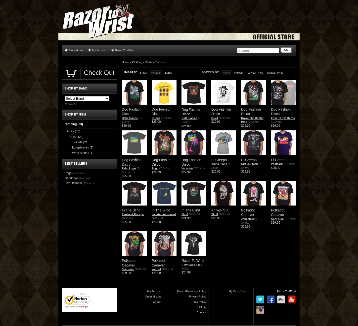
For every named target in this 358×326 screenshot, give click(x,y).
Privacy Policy (197, 296)
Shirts (148, 62)
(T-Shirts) (166, 118)
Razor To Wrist (122, 50)
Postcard (277, 163)
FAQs (202, 307)
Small (143, 72)
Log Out (156, 301)
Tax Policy (200, 301)
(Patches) (78, 173)
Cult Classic (189, 118)
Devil (214, 118)
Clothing (137, 62)
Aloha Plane (219, 163)
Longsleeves (82, 147)
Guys (73, 131)
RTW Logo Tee (190, 264)
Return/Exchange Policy (191, 291)
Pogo (155, 168)
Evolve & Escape (133, 214)
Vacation (187, 168)
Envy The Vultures (283, 118)
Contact (201, 312)
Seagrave (128, 269)
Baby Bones (130, 118)
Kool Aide (277, 218)
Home (125, 62)
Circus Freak (249, 163)
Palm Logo (129, 168)
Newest (238, 72)
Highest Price (275, 72)
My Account (97, 50)
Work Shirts (82, 153)
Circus (156, 118)
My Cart (233, 291)
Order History (153, 296)
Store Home (74, 50)
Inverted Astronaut (164, 214)
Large (168, 72)
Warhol (156, 269)
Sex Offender (73, 183)
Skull (184, 214)
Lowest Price (255, 72)
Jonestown (248, 218)
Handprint (71, 178)
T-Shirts (160, 62)
